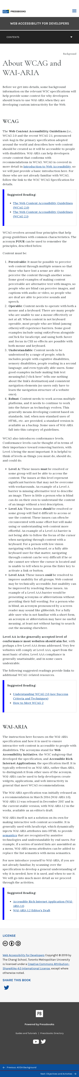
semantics (10, 835)
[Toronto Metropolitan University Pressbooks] (15, 11)
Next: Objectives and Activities (58, 1073)
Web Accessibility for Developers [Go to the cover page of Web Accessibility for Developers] (39, 23)
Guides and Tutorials (26, 1033)
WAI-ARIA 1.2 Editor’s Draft (31, 910)
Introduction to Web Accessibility (47, 166)
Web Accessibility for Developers (23, 955)
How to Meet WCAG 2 (28, 703)
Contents (39, 37)
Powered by (39, 1024)
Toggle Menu (74, 11)
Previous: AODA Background (19, 1067)
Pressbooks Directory (52, 1033)
